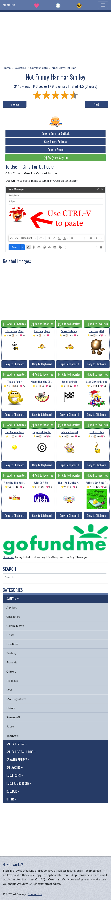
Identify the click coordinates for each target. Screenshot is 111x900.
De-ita (10, 635)
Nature (10, 708)
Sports (10, 726)
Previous (14, 104)
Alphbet (11, 607)
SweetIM (20, 67)
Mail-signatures (16, 699)
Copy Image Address (55, 141)
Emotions (12, 644)
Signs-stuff (13, 717)
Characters (13, 616)
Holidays (12, 680)
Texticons (12, 735)
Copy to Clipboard (14, 364)
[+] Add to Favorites (14, 324)
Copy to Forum (56, 149)
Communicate (39, 67)
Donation (8, 557)
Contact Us (35, 894)
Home (7, 67)
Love (9, 689)
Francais (11, 662)
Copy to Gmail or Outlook (56, 133)
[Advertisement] (55, 37)
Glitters (11, 671)
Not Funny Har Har (64, 67)
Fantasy (11, 653)
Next (96, 104)
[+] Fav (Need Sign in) (56, 158)
